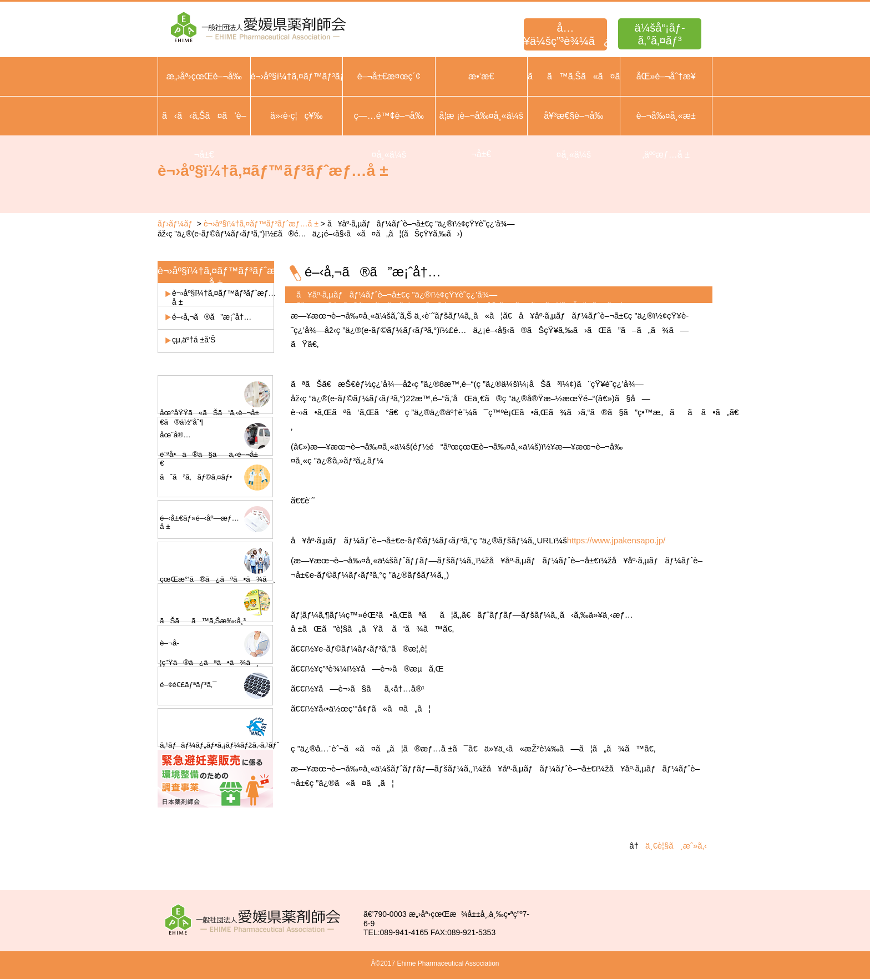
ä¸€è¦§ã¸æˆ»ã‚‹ (676, 845)
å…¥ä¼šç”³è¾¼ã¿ (565, 34)
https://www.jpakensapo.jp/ (616, 540)
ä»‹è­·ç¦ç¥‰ (296, 115)
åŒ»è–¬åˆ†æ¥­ (666, 76)
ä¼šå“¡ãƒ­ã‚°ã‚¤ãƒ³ (659, 34)
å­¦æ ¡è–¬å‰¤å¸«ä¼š (481, 115)
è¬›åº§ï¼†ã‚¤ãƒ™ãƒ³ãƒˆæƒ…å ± (261, 223)
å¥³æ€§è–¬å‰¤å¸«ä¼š (573, 135)
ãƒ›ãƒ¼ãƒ (176, 223)
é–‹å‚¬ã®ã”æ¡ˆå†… (211, 316)
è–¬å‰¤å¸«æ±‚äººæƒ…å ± (666, 135)
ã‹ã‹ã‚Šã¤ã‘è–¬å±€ (204, 135)
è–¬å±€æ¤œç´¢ (389, 76)
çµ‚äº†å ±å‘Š (193, 339)
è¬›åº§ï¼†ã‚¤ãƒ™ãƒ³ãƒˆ (297, 76)
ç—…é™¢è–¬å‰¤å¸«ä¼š (389, 135)
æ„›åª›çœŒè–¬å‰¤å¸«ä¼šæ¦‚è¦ (204, 96)
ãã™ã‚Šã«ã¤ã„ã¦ (574, 76)
